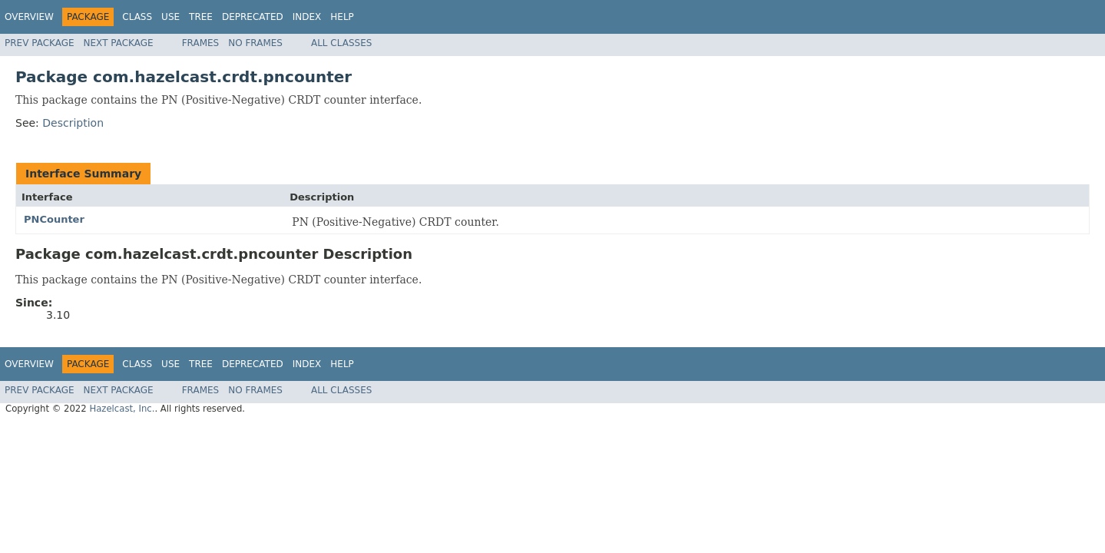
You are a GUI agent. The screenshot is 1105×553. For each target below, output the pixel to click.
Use (170, 17)
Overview (29, 17)
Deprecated (252, 17)
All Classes (341, 43)
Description (73, 123)
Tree (201, 17)
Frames (201, 43)
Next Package (119, 43)
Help (342, 17)
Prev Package (39, 43)
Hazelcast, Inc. (121, 408)
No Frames (255, 43)
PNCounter (54, 219)
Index (307, 17)
